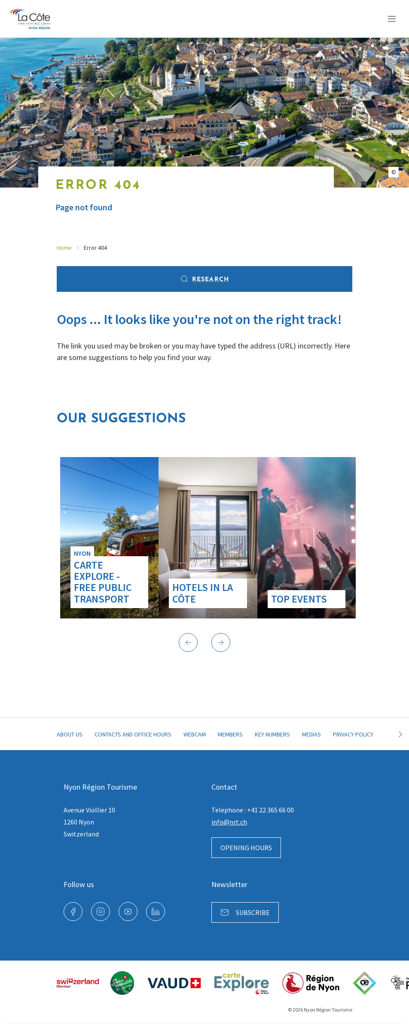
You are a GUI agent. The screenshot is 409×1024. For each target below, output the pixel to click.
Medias (311, 734)
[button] (188, 642)
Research (204, 279)
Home (64, 247)
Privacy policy (353, 734)
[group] (109, 537)
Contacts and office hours (133, 734)
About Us (69, 734)
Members (230, 734)
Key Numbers (272, 734)
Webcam (194, 734)
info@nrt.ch (229, 822)
